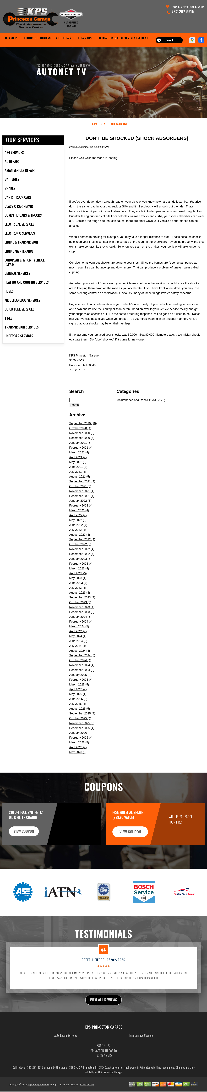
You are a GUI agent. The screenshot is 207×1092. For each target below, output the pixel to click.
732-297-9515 (183, 11)
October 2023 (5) (80, 608)
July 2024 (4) (77, 651)
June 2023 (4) (78, 588)
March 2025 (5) (79, 690)
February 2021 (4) (81, 453)
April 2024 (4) (78, 637)
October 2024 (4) (80, 666)
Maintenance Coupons (141, 1041)
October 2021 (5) (80, 492)
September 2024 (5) (82, 661)
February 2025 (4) (81, 685)
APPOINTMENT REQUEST (134, 38)
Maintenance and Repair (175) (136, 405)
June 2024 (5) (78, 646)
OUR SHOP (11, 38)
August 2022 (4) (79, 540)
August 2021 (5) (79, 482)
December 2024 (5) (81, 675)
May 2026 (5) (77, 757)
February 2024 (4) (81, 627)
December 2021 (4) (81, 501)
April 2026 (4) (78, 753)
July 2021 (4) (77, 477)
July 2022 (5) (77, 535)
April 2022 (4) (78, 521)
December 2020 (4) (81, 443)
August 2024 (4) (79, 656)
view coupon (26, 837)
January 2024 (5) (80, 622)
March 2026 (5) (79, 748)
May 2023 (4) (77, 583)
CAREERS (45, 38)
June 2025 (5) (78, 704)
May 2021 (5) (77, 467)
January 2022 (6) (80, 506)
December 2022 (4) (81, 559)
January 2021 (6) (80, 448)
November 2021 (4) (81, 496)
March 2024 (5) (79, 632)
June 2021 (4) (78, 472)
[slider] (103, 971)
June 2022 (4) (78, 530)
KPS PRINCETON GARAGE (110, 130)
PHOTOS (28, 38)
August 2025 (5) (79, 714)
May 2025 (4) (77, 700)
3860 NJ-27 (60, 65)
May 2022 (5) (77, 525)
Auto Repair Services (65, 1041)
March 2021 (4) (79, 458)
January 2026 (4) (80, 738)
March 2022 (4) (79, 516)
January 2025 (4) (80, 680)
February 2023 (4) (81, 569)
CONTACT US (106, 38)
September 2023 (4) (82, 603)
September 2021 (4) (82, 487)
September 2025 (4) (82, 719)
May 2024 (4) (77, 641)
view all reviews (103, 1006)
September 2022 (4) (82, 545)
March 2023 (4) (79, 574)
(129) (161, 405)
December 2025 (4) (81, 733)
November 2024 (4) (81, 671)
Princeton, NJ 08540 (78, 65)
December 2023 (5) (81, 617)
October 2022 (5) (80, 550)
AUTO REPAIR (63, 38)
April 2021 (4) (78, 463)
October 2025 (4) (80, 724)
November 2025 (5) (81, 728)
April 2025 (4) (78, 695)
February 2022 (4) (81, 511)
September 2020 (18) (83, 429)
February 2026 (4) (81, 743)
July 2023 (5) (77, 593)
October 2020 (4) (80, 434)
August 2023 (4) (79, 598)
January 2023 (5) (80, 564)
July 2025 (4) (77, 709)
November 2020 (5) (81, 438)
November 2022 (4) (81, 555)
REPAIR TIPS (85, 38)
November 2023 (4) (81, 612)
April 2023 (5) (78, 579)
